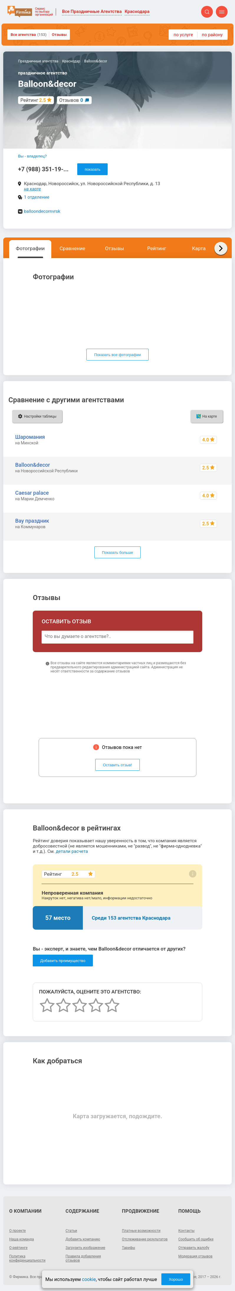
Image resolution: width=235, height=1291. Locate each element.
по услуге (183, 34)
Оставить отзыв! (117, 765)
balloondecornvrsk (42, 211)
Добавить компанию (82, 1239)
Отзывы (59, 34)
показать (92, 169)
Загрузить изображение (85, 1248)
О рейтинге (18, 1248)
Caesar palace (32, 493)
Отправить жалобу (193, 1248)
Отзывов (71, 100)
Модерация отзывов (195, 1256)
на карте (32, 189)
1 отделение (36, 197)
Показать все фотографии (117, 355)
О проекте (17, 1231)
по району (212, 34)
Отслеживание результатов (145, 1239)
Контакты (186, 1231)
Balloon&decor (32, 465)
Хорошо (176, 1279)
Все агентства (29, 34)
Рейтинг (156, 248)
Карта (199, 248)
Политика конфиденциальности (27, 1258)
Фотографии (30, 248)
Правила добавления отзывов (83, 1258)
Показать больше (117, 552)
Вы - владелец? (32, 156)
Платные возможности (141, 1231)
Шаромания (30, 437)
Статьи (71, 1231)
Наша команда (21, 1239)
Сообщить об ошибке (195, 1239)
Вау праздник (32, 521)
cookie (89, 1279)
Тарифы (128, 1248)
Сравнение (72, 248)
